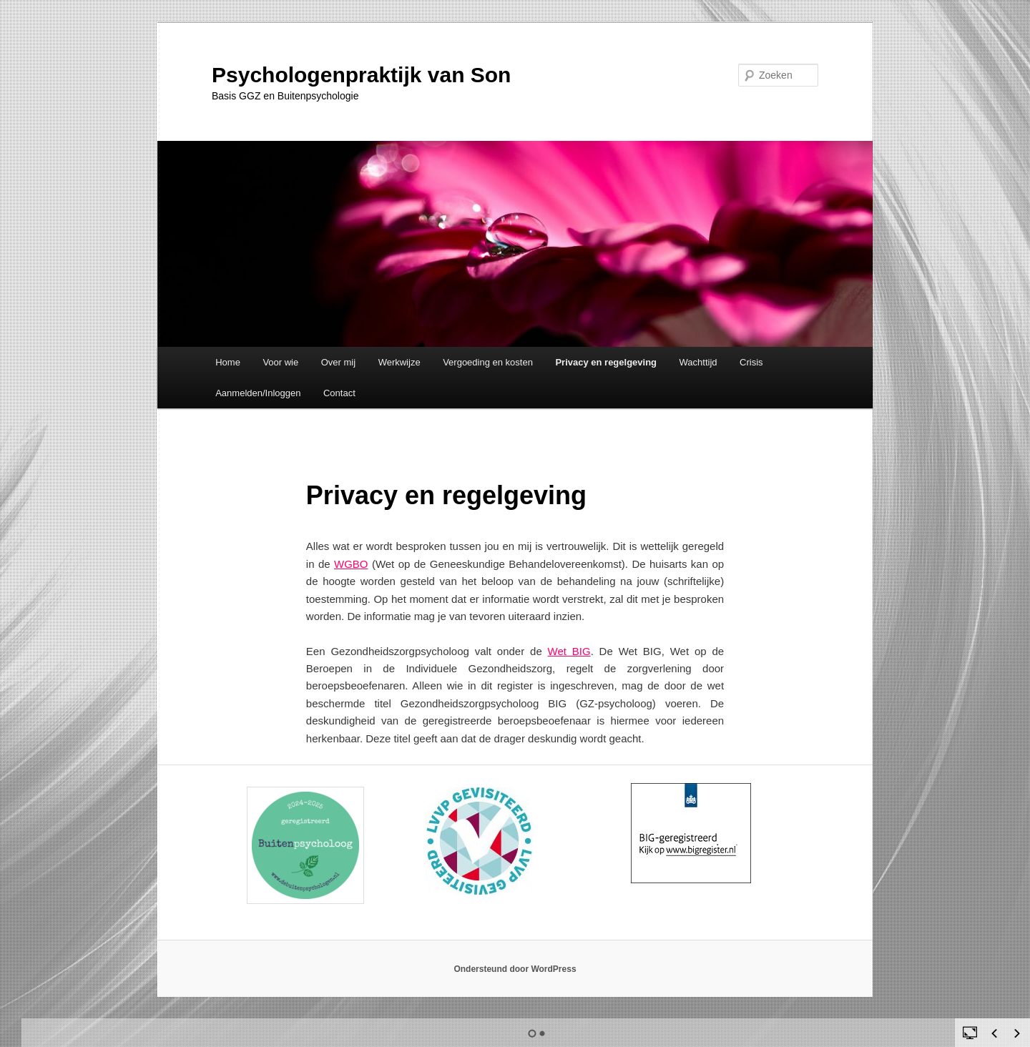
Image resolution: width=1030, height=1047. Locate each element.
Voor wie (280, 362)
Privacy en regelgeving (606, 362)
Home (227, 362)
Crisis (751, 362)
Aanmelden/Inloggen (257, 393)
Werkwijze (399, 362)
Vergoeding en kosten (488, 362)
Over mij (338, 362)
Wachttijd (698, 362)
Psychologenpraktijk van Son (361, 75)
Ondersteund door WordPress (514, 969)
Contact (339, 393)
